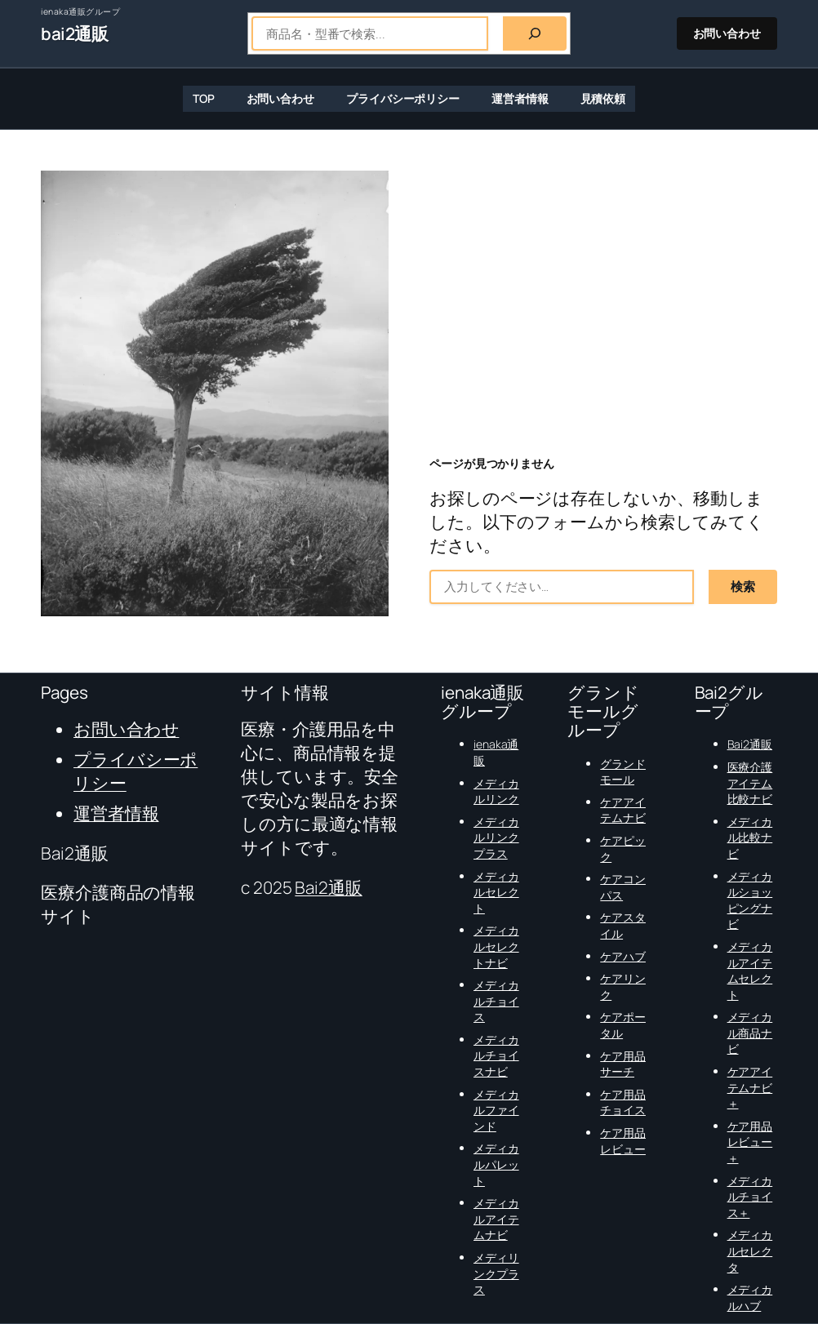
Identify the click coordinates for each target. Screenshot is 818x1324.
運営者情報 (116, 813)
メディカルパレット (496, 1164)
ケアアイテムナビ (623, 810)
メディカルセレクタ (750, 1250)
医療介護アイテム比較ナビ (750, 782)
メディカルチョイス (496, 1000)
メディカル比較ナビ (750, 837)
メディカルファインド (496, 1110)
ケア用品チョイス (623, 1102)
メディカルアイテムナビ (496, 1218)
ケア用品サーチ (623, 1064)
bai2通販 (74, 33)
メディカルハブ (750, 1297)
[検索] (535, 33)
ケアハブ (623, 956)
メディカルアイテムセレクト (750, 970)
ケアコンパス (623, 887)
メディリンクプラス (496, 1273)
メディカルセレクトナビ (496, 946)
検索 (743, 586)
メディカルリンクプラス (496, 837)
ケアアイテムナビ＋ (750, 1087)
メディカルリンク (496, 791)
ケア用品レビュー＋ (750, 1142)
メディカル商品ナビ (750, 1032)
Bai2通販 (328, 887)
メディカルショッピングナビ (750, 900)
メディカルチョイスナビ (496, 1055)
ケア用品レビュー (623, 1141)
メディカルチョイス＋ (750, 1196)
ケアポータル (623, 1025)
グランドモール (623, 772)
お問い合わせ (727, 33)
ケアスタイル (623, 925)
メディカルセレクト (496, 892)
